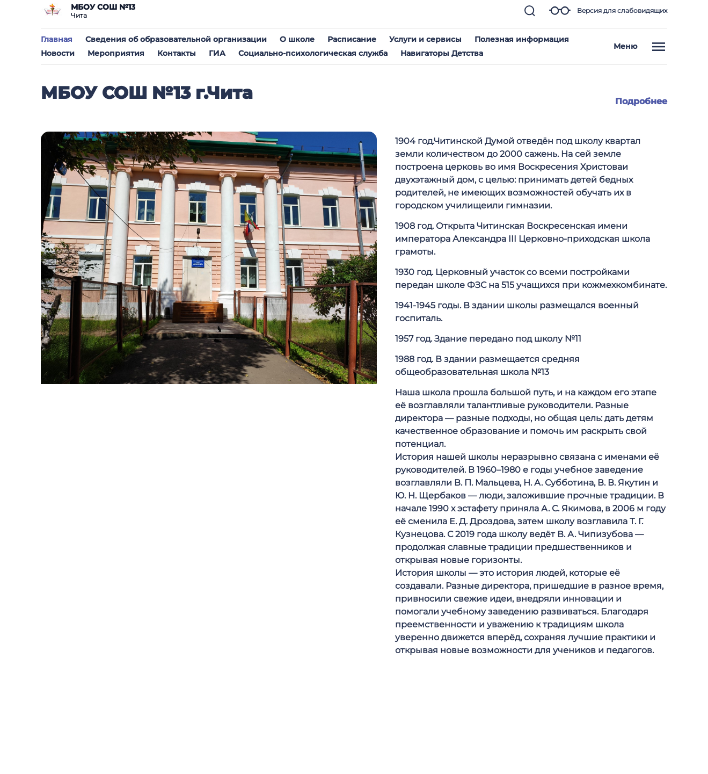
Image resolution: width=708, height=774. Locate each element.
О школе (297, 39)
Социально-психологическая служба (313, 53)
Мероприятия (115, 53)
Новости (58, 53)
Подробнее (641, 101)
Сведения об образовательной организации (176, 39)
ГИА (217, 53)
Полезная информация (522, 39)
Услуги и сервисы (425, 39)
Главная (56, 39)
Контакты (176, 53)
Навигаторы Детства (441, 53)
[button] (529, 10)
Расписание (351, 39)
